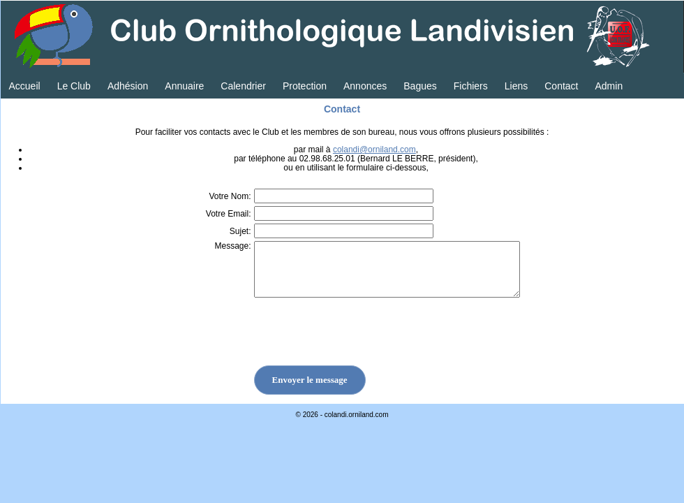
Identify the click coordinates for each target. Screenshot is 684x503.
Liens (516, 86)
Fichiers (471, 86)
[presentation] (344, 338)
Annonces (365, 86)
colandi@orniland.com (374, 149)
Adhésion (127, 86)
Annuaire (184, 86)
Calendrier (243, 86)
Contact (561, 86)
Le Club (74, 86)
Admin (609, 86)
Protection (305, 86)
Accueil (24, 86)
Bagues (419, 86)
